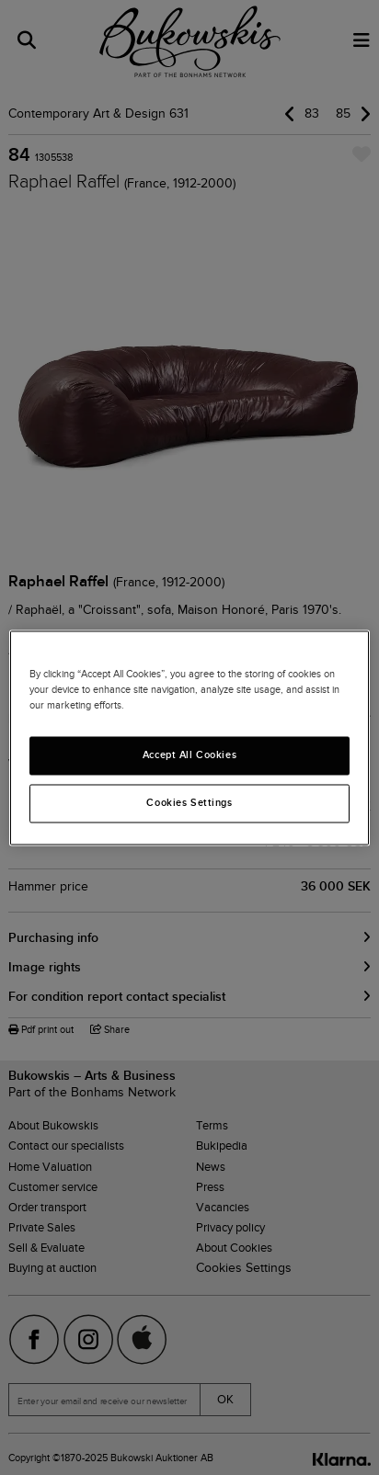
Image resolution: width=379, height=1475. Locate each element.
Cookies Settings (189, 802)
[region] (189, 737)
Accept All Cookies (189, 754)
